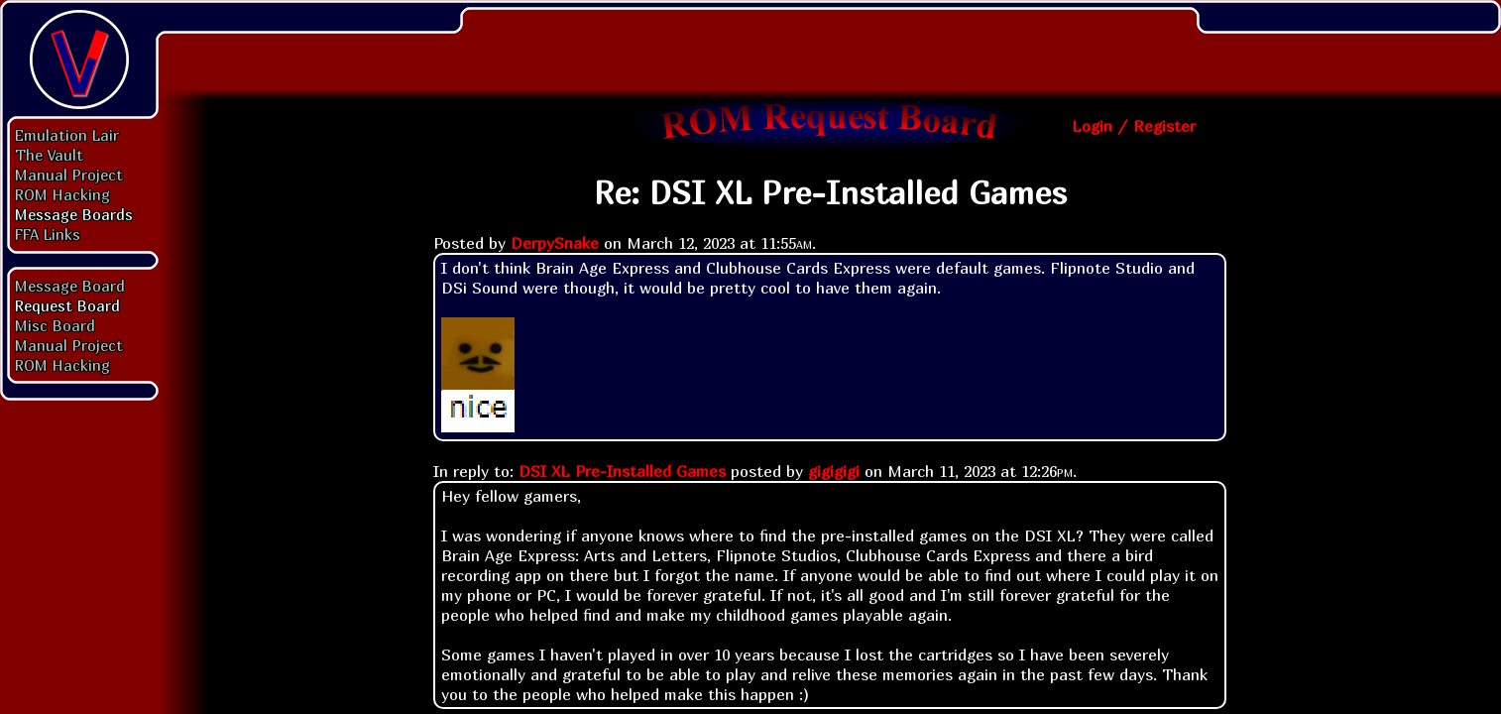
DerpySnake (555, 243)
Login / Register (1134, 126)
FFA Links (47, 234)
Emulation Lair (67, 135)
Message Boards (74, 214)
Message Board (70, 286)
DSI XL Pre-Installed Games (622, 471)
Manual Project (69, 174)
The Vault (49, 155)
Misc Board (55, 325)
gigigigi (834, 471)
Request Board (67, 305)
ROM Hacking (62, 194)
